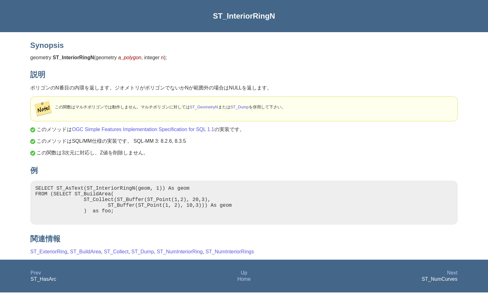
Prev (36, 280)
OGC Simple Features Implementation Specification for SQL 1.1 (143, 129)
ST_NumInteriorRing (180, 259)
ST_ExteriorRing (48, 259)
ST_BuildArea (85, 259)
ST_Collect (116, 259)
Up (244, 280)
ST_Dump (239, 107)
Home (244, 286)
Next (452, 280)
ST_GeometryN (204, 107)
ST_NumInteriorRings (230, 259)
